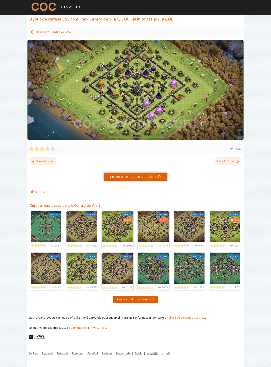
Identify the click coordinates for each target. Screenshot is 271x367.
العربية (166, 353)
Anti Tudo (41, 192)
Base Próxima (228, 161)
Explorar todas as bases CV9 (135, 299)
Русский (47, 353)
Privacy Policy (98, 328)
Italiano (107, 353)
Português (123, 353)
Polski (138, 353)
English (33, 353)
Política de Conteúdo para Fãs (186, 317)
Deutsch (62, 353)
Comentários (79, 328)
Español (92, 353)
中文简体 (152, 353)
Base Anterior (42, 161)
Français (77, 353)
